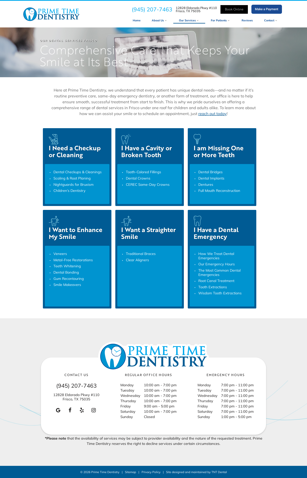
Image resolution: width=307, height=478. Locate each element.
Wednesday (130, 395)
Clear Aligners (137, 260)
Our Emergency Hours (216, 264)
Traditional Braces (141, 253)
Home (137, 20)
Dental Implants (211, 178)
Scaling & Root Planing (72, 178)
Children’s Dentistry (69, 190)
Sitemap (130, 472)
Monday (127, 385)
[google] (58, 410)
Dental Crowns (138, 178)
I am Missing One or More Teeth (219, 151)
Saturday (127, 411)
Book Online (234, 9)
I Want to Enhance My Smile (75, 233)
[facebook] (70, 410)
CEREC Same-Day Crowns (148, 184)
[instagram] (93, 410)
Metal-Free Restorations (73, 260)
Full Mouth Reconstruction (219, 190)
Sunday (126, 416)
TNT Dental (219, 472)
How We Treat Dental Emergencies (216, 255)
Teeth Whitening (67, 266)
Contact (271, 20)
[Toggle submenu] (166, 20)
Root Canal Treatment (216, 280)
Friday (125, 406)
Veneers (60, 253)
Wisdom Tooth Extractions (220, 293)
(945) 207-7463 (152, 9)
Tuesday (127, 390)
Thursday (128, 400)
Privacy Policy (151, 472)
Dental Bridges (210, 172)
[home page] (51, 14)
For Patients (221, 20)
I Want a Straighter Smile (148, 233)
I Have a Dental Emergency (216, 233)
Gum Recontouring (68, 278)
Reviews (247, 20)
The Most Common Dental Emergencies (219, 272)
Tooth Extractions (212, 287)
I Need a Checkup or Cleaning (75, 151)
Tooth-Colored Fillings (143, 172)
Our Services (189, 20)
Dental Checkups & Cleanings (77, 172)
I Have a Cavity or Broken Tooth (146, 151)
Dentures (205, 184)
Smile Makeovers (67, 284)
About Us (160, 20)
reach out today (212, 113)
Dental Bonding (66, 272)
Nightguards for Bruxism (73, 184)
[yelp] (81, 410)
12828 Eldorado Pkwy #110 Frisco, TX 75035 (196, 9)
